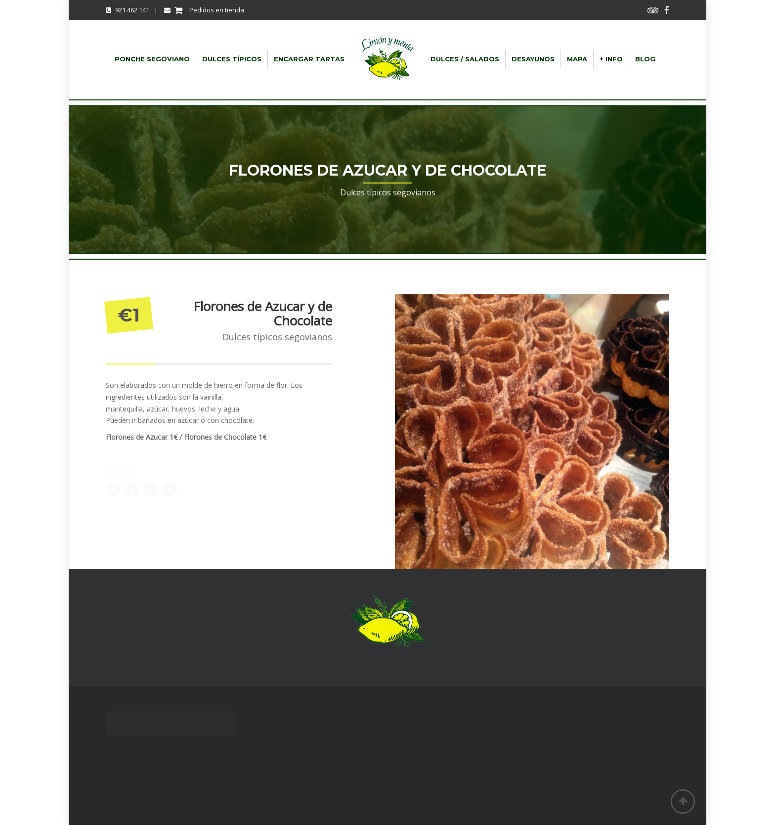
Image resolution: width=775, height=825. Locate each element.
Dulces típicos (231, 59)
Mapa (577, 59)
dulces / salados (465, 59)
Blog (645, 59)
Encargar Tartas (309, 59)
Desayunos (533, 59)
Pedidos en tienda (204, 9)
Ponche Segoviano (152, 59)
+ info (611, 59)
